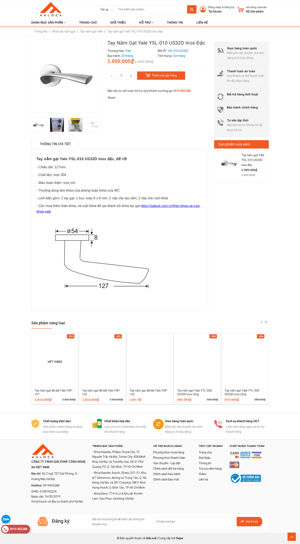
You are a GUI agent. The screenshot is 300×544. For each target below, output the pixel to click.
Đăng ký (229, 7)
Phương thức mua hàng (168, 452)
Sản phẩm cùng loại (48, 323)
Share (111, 97)
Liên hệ (203, 479)
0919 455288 (181, 90)
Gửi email (249, 521)
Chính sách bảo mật (166, 479)
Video (202, 474)
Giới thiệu (205, 457)
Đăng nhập (214, 7)
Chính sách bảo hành (166, 474)
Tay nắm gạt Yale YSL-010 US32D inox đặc (252, 160)
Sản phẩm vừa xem (234, 144)
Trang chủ (205, 452)
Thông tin (205, 463)
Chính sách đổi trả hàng (168, 468)
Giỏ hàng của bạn (256, 7)
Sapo (179, 538)
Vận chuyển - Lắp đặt (166, 463)
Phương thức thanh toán (169, 457)
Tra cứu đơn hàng (210, 468)
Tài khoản (215, 11)
